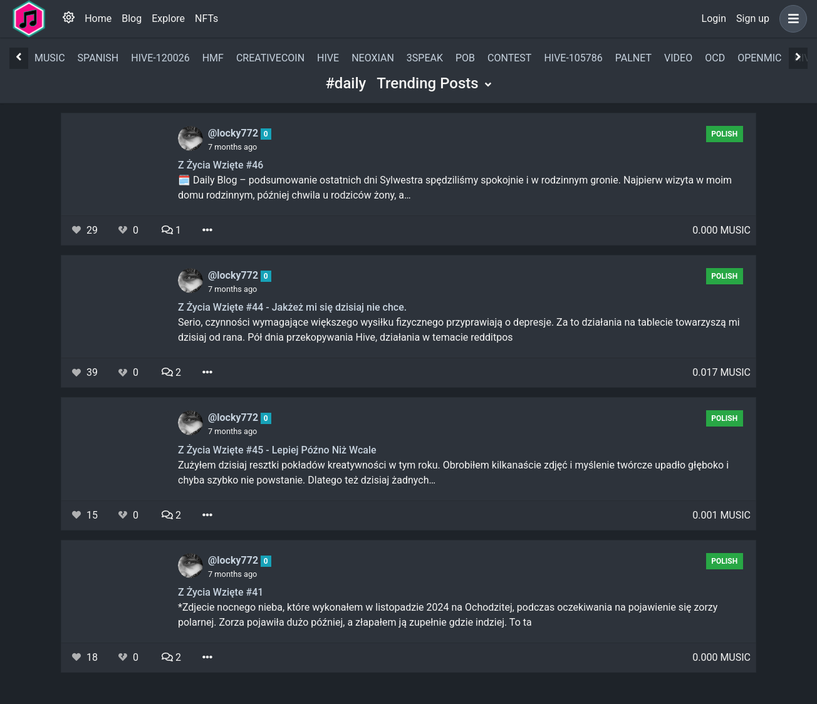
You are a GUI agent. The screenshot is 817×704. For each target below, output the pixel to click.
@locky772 (234, 133)
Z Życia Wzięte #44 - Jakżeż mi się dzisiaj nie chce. (292, 307)
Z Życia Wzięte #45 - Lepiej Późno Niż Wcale (277, 450)
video (678, 58)
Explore (168, 18)
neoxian (372, 58)
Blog (132, 18)
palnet (633, 58)
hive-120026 (160, 58)
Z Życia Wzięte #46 (220, 165)
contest (509, 58)
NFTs (206, 18)
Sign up (752, 18)
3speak (425, 58)
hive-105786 (573, 58)
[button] (790, 19)
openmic (759, 58)
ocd (715, 58)
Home (98, 18)
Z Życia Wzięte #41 (220, 592)
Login (714, 18)
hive (328, 58)
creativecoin (270, 58)
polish (724, 134)
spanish (98, 58)
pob (465, 58)
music (49, 58)
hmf (213, 58)
